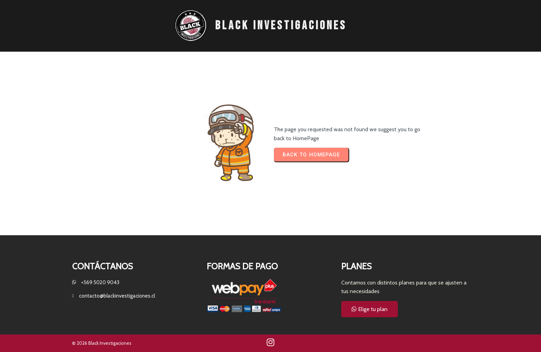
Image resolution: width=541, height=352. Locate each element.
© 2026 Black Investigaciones (101, 343)
